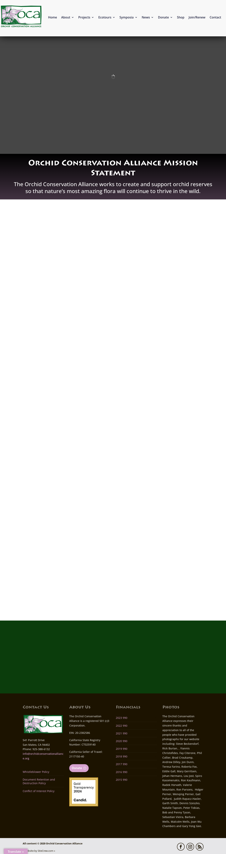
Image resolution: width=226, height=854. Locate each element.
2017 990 (121, 764)
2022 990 (121, 725)
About (65, 17)
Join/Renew (197, 17)
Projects (84, 17)
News (146, 17)
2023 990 (121, 717)
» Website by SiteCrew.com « (39, 850)
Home (52, 17)
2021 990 (121, 733)
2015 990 (121, 779)
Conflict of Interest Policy (38, 790)
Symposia (126, 17)
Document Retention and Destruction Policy (39, 781)
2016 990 (121, 771)
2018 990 (121, 756)
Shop (180, 17)
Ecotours (104, 17)
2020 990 (121, 740)
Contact (215, 17)
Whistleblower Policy (36, 771)
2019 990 (121, 748)
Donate (163, 17)
